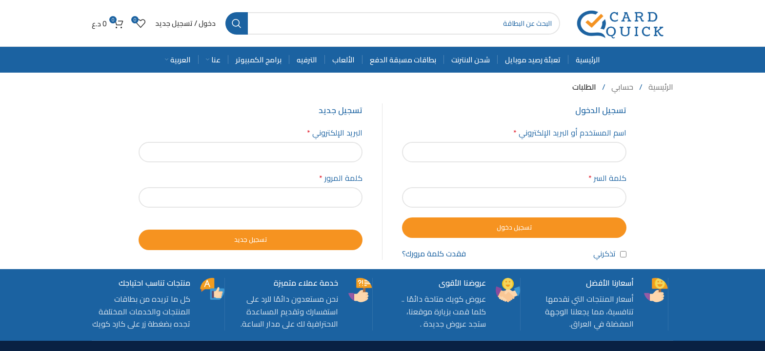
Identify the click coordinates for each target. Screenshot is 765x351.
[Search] (392, 23)
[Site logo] (621, 22)
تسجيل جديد (250, 239)
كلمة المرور (340, 178)
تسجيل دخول (514, 227)
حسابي (621, 86)
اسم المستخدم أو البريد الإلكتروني (569, 133)
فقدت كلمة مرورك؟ (434, 254)
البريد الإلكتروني (334, 133)
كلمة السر (607, 178)
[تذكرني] (623, 254)
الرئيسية (659, 86)
